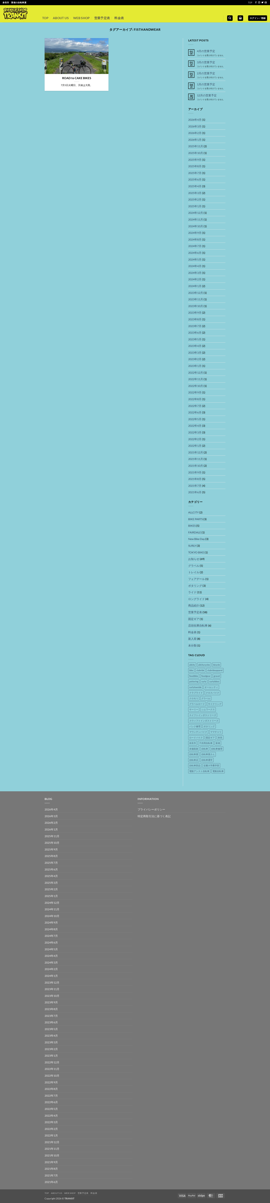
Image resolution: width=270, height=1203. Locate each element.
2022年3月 (194, 432)
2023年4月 (194, 345)
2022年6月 (194, 412)
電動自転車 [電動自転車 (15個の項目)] (218, 771)
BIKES (192, 525)
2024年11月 (195, 219)
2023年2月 (194, 359)
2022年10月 (195, 385)
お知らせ (193, 558)
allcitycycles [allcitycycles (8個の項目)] (204, 664)
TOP (250, 2)
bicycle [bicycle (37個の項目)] (216, 664)
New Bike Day (196, 538)
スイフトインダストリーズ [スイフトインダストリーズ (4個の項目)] (202, 715)
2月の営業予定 (206, 73)
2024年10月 (195, 226)
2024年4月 (194, 266)
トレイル (193, 572)
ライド (192, 592)
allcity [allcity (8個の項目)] (192, 664)
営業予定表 (102, 18)
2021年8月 (194, 478)
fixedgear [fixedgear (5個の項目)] (206, 676)
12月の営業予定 (207, 95)
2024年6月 (194, 252)
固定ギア (193, 618)
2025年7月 (194, 172)
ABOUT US (61, 18)
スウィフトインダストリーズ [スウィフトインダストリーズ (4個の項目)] (203, 720)
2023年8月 (194, 319)
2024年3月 (194, 272)
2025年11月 (195, 146)
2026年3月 (194, 126)
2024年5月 (194, 259)
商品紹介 (193, 605)
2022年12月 (195, 372)
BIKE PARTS (195, 519)
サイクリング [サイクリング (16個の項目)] (214, 704)
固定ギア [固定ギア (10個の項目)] (210, 737)
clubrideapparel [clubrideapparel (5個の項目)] (214, 670)
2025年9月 (194, 159)
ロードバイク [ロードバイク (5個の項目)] (196, 737)
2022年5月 (194, 419)
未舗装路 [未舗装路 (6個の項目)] (193, 748)
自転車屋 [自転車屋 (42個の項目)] (193, 754)
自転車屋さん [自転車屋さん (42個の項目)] (208, 754)
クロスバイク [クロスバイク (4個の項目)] (212, 692)
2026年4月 (194, 119)
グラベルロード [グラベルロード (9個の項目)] (197, 704)
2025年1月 (194, 206)
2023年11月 (195, 299)
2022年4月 (194, 425)
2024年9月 (194, 232)
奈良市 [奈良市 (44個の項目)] (192, 743)
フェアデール (196, 578)
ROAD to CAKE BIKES (76, 78)
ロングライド (196, 598)
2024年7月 (194, 246)
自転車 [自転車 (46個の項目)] (204, 748)
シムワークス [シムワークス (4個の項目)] (208, 709)
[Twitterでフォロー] (262, 2)
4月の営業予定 (206, 51)
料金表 (119, 18)
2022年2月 (194, 439)
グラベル (193, 565)
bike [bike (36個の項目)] (191, 670)
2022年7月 (194, 405)
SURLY (192, 545)
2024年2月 (194, 279)
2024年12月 (195, 212)
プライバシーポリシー (151, 809)
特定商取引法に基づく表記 (154, 816)
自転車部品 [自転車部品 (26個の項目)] (194, 765)
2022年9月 (194, 392)
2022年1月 (194, 445)
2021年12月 (195, 452)
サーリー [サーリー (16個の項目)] (193, 709)
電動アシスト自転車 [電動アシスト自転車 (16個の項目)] (199, 771)
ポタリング (195, 585)
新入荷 (192, 638)
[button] (240, 18)
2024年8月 (194, 239)
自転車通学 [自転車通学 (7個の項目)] (206, 760)
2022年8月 (194, 399)
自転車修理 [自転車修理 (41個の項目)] (216, 748)
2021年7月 (194, 485)
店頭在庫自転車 (197, 625)
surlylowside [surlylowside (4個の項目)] (195, 687)
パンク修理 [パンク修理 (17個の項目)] (194, 726)
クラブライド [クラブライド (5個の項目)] (196, 692)
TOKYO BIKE (196, 552)
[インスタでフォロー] (259, 2)
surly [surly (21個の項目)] (203, 681)
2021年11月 (195, 458)
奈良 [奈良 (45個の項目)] (220, 737)
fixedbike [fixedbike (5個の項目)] (193, 676)
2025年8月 (194, 166)
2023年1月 (194, 365)
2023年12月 (195, 292)
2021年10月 (195, 465)
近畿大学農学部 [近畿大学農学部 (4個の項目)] (211, 765)
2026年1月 (194, 139)
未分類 (192, 645)
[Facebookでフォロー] (256, 2)
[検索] (230, 18)
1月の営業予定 (206, 84)
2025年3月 (194, 192)
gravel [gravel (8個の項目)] (217, 676)
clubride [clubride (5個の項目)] (200, 670)
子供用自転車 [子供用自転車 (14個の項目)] (205, 743)
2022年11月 (195, 379)
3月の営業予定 (206, 62)
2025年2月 (194, 199)
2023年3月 (194, 352)
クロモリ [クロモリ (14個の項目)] (193, 698)
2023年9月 (194, 312)
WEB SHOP (81, 18)
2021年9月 (194, 472)
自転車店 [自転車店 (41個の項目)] (193, 760)
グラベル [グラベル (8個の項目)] (205, 698)
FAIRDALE (194, 532)
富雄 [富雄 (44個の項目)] (218, 743)
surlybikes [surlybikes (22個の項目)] (214, 681)
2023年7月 (194, 326)
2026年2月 (194, 132)
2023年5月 (194, 339)
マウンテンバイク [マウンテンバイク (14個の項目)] (198, 731)
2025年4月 (194, 186)
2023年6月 (194, 332)
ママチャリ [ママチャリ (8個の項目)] (215, 731)
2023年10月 (195, 306)
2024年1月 (194, 286)
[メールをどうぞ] (266, 2)
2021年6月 (194, 492)
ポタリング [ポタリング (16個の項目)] (209, 726)
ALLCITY (193, 512)
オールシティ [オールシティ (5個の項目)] (211, 687)
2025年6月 (194, 179)
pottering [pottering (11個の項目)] (193, 681)
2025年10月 (195, 152)
